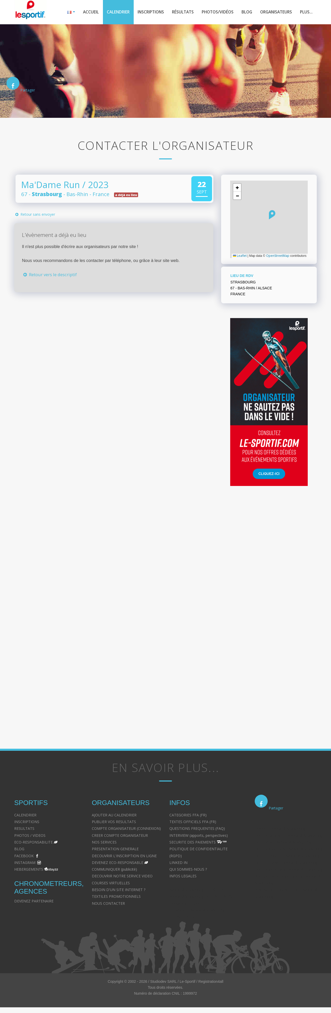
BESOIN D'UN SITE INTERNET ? (118, 890)
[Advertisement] (106, 359)
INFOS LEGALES (183, 876)
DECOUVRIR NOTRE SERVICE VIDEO (122, 876)
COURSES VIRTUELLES (111, 883)
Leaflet (240, 256)
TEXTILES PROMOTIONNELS (116, 897)
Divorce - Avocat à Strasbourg (280, 829)
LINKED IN (178, 863)
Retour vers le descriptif (49, 275)
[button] (272, 215)
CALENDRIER (25, 815)
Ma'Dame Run (50, 185)
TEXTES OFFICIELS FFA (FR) (192, 822)
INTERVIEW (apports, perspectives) (198, 835)
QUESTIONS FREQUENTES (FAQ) (197, 829)
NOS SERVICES (104, 842)
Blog (244, 12)
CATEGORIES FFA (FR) (188, 815)
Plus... (306, 12)
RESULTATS (24, 829)
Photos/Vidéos (213, 12)
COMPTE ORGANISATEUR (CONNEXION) (126, 829)
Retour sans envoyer (34, 215)
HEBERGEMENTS (28, 870)
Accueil (82, 12)
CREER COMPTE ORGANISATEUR (120, 835)
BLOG (19, 849)
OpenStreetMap (277, 256)
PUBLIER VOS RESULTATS (114, 822)
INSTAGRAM (24, 863)
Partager (27, 90)
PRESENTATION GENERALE (115, 849)
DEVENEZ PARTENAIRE (34, 901)
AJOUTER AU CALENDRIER (114, 815)
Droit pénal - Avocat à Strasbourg (283, 842)
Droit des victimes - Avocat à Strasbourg (288, 849)
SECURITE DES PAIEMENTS (192, 842)
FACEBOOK (24, 856)
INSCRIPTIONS (26, 822)
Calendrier (110, 12)
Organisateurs (274, 12)
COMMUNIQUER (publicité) (114, 870)
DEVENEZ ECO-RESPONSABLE (117, 863)
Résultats (177, 12)
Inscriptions (144, 12)
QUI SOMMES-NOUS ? (188, 870)
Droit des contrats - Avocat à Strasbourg (289, 870)
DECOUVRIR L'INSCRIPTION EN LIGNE (124, 856)
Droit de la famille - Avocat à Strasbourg (288, 835)
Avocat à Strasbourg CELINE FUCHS (199, 890)
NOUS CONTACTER (108, 903)
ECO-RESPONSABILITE (33, 842)
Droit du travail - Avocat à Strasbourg (286, 863)
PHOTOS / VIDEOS (30, 835)
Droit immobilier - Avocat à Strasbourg (287, 856)
